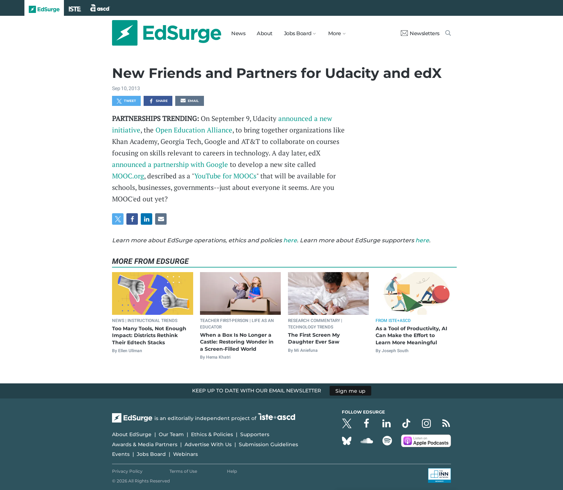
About (265, 33)
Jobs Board (151, 454)
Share (158, 101)
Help (232, 471)
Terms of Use (183, 471)
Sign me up (350, 390)
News (238, 33)
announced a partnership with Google (170, 164)
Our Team (171, 434)
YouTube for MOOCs (225, 175)
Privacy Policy (127, 471)
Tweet (126, 101)
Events (121, 454)
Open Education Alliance (193, 129)
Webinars (185, 454)
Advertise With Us (208, 444)
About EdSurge (132, 434)
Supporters (254, 434)
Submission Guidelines (268, 444)
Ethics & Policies (212, 434)
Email (190, 101)
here (290, 240)
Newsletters (420, 33)
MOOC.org (128, 175)
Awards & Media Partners (144, 444)
